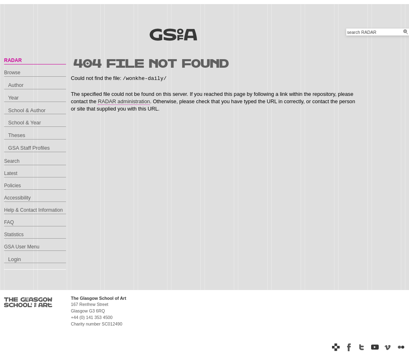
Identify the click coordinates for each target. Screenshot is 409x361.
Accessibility (17, 198)
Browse (12, 72)
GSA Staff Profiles (29, 148)
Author (16, 85)
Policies (12, 185)
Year (13, 98)
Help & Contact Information (33, 210)
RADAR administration (124, 101)
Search (12, 161)
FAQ (9, 222)
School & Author (27, 110)
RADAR (13, 60)
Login (14, 259)
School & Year (24, 123)
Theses (16, 135)
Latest (11, 173)
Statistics (14, 234)
